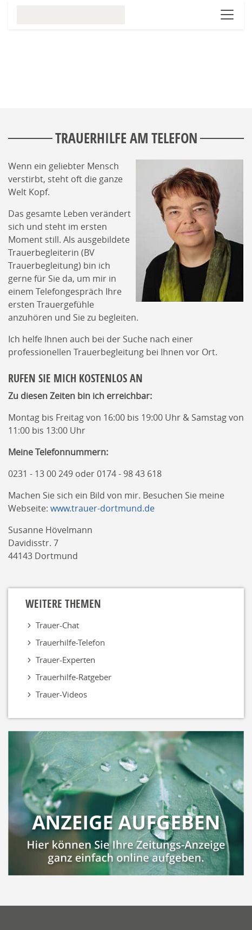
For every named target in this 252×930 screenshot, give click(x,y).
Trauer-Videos (61, 694)
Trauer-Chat (57, 625)
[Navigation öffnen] (227, 14)
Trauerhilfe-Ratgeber (73, 677)
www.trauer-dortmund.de (102, 508)
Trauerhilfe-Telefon (70, 642)
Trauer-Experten (65, 659)
